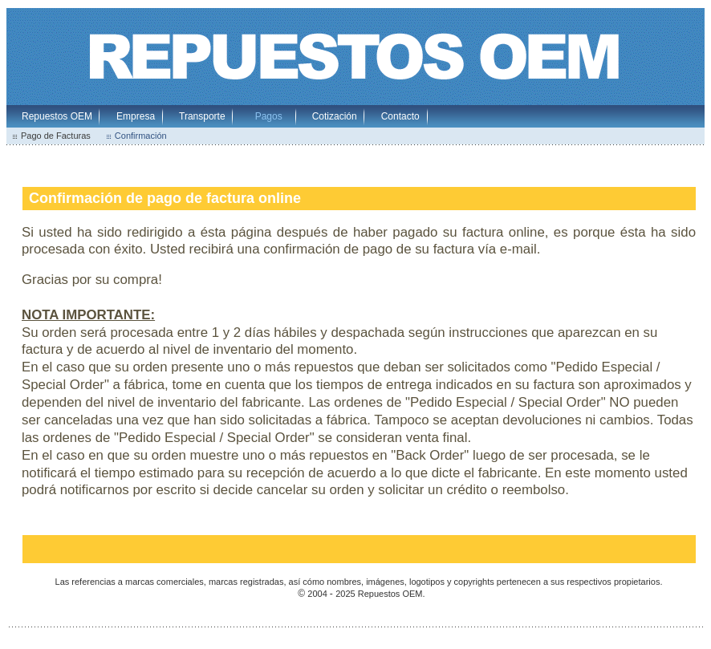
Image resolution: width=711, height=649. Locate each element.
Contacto (400, 116)
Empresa (135, 116)
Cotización (334, 116)
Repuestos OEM (57, 116)
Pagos (268, 116)
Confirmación (141, 135)
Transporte (202, 116)
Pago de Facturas (56, 135)
